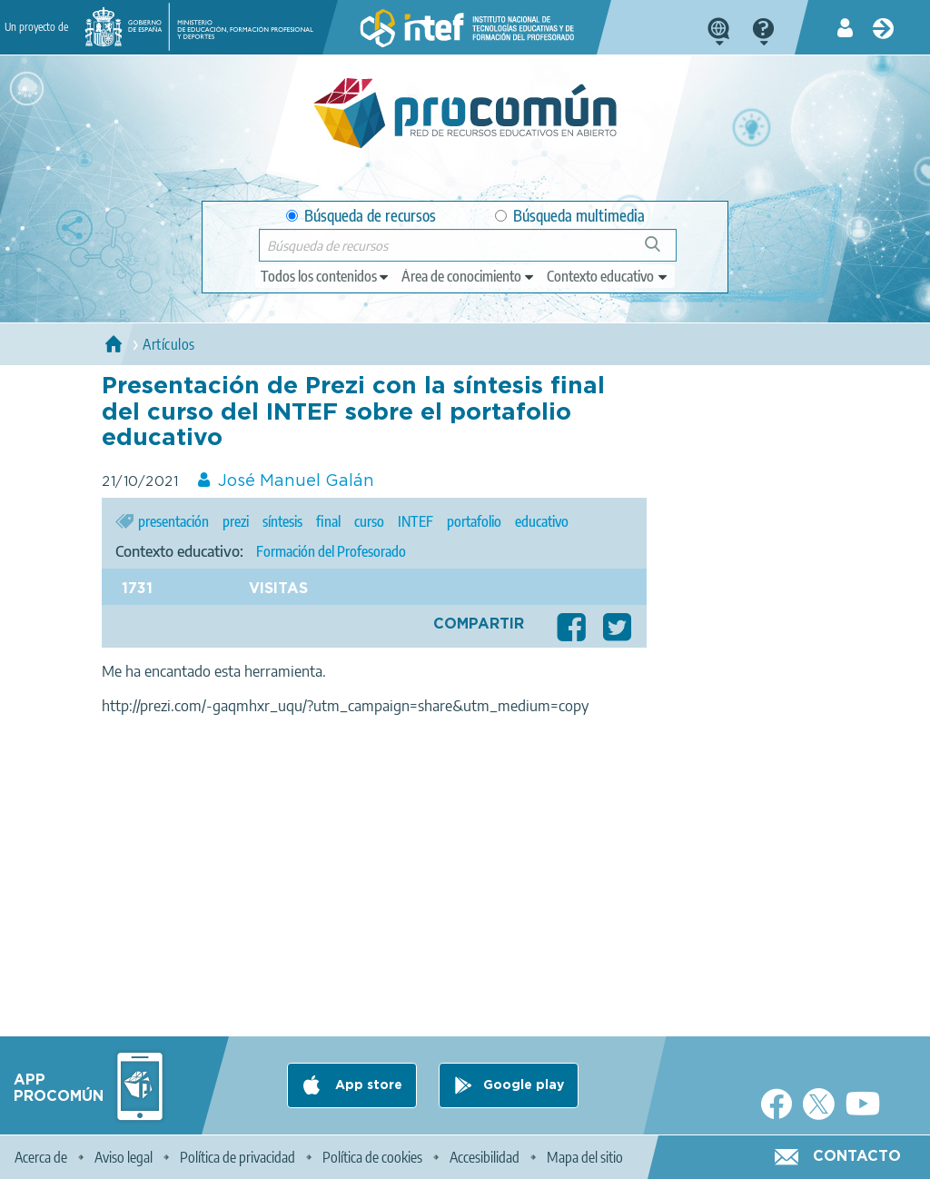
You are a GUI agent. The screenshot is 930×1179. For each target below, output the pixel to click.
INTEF (415, 521)
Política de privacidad (237, 1157)
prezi (236, 521)
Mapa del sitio (585, 1157)
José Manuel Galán (296, 481)
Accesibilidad (484, 1157)
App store (366, 1085)
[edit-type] (325, 276)
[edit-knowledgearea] (468, 276)
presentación (173, 521)
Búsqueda (662, 251)
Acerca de (41, 1157)
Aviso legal (123, 1157)
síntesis (282, 521)
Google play (523, 1085)
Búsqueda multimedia (570, 215)
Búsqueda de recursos (361, 215)
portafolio (474, 521)
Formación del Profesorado (331, 551)
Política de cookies (372, 1157)
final (328, 521)
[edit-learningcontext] (608, 276)
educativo (542, 521)
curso (369, 521)
